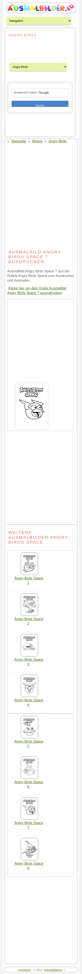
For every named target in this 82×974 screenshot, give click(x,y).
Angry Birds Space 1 (28, 579)
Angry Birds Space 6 (28, 783)
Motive (37, 141)
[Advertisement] (20, 51)
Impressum (24, 969)
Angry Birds (58, 141)
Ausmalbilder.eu (53, 969)
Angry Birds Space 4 (28, 701)
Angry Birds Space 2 (28, 619)
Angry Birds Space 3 (28, 660)
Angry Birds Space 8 (28, 864)
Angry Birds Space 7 (28, 823)
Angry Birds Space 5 (28, 742)
